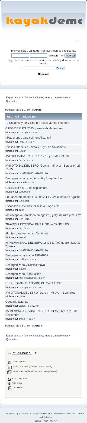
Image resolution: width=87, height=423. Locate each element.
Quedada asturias (16, 301)
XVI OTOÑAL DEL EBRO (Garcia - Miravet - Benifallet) (40, 292)
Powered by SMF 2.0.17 (18, 413)
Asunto (12, 116)
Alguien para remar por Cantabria (26, 233)
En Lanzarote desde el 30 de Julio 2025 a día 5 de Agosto (42, 197)
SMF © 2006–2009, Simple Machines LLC (54, 413)
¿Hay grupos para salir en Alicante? (28, 137)
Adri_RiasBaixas (28, 277)
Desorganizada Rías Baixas (23, 274)
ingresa (57, 50)
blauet (22, 296)
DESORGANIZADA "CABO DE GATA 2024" (33, 283)
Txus (21, 209)
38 (36, 306)
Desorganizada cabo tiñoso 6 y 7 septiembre (34, 178)
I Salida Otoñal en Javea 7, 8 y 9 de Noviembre (35, 147)
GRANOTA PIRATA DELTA (33, 173)
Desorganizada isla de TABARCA (26, 255)
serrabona (24, 191)
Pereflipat (24, 228)
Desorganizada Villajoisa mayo (25, 265)
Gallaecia (24, 200)
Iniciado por (28, 116)
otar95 (22, 305)
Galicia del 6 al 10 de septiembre (26, 188)
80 (28, 109)
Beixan (22, 150)
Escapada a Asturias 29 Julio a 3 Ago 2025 (32, 206)
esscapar (24, 132)
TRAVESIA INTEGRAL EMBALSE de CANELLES (37, 224)
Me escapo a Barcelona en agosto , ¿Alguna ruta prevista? (43, 215)
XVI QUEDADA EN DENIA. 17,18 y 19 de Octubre (37, 156)
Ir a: (9, 353)
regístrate (69, 50)
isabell (22, 182)
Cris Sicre (24, 219)
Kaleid (22, 237)
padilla (22, 259)
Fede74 (23, 141)
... (25, 109)
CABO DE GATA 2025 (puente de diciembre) (34, 128)
